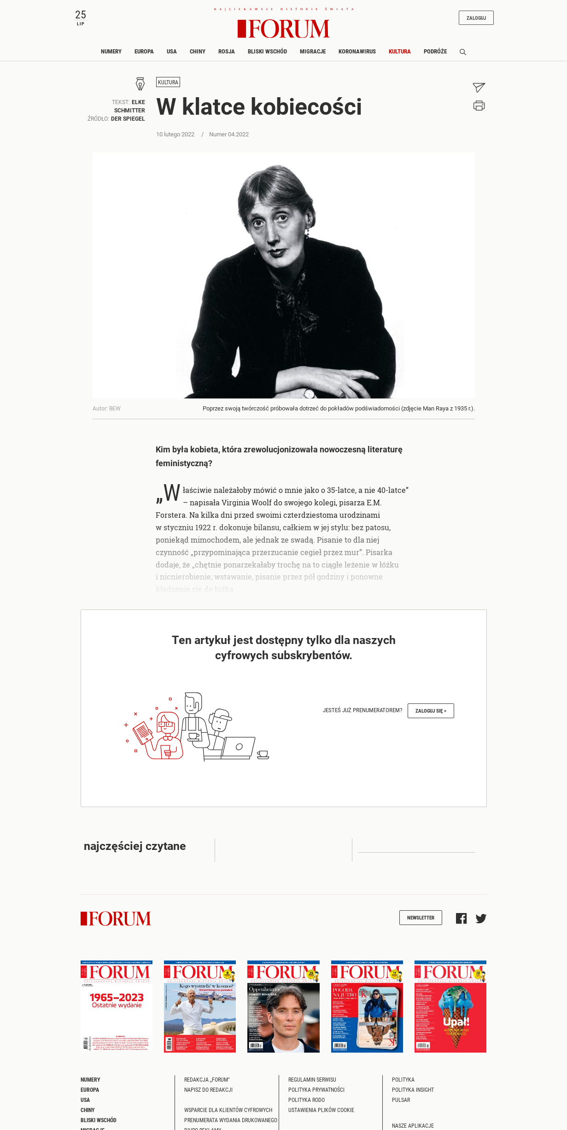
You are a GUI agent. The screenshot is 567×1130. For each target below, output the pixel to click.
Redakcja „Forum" (207, 1079)
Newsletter (420, 917)
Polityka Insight (413, 1089)
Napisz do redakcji (208, 1089)
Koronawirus (357, 51)
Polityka (403, 1079)
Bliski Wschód (267, 51)
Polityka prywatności (316, 1089)
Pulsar (401, 1099)
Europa (144, 51)
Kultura (400, 51)
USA (172, 51)
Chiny (197, 51)
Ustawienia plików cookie (321, 1109)
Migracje (313, 51)
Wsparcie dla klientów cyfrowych (228, 1109)
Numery (111, 51)
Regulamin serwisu (312, 1079)
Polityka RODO (306, 1099)
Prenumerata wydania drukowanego (230, 1120)
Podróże (435, 51)
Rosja (226, 51)
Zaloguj (476, 17)
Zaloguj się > (430, 710)
